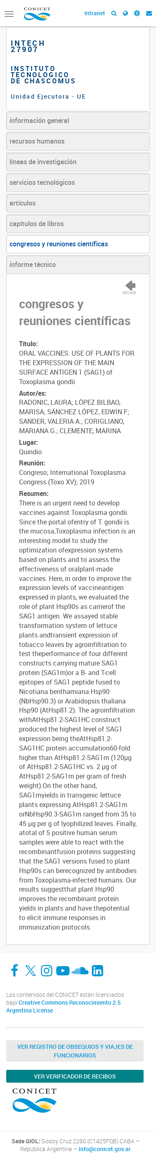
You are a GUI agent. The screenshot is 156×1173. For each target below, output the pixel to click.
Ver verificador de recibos (75, 1076)
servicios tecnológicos (42, 182)
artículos (23, 203)
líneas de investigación (43, 161)
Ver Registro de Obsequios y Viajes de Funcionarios (75, 1051)
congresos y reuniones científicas (59, 243)
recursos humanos (37, 141)
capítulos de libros (37, 223)
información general (39, 120)
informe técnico (33, 264)
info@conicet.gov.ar (105, 1149)
